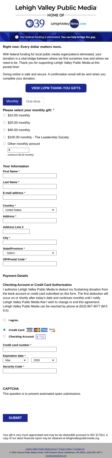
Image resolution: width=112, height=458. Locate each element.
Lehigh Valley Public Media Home (41, 449)
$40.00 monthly (19, 130)
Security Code (13, 366)
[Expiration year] (44, 360)
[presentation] (32, 403)
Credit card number (17, 345)
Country (9, 205)
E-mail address (14, 192)
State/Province (14, 248)
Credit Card (16, 330)
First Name (11, 171)
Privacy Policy (65, 449)
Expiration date (14, 355)
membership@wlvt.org (56, 456)
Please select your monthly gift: (28, 110)
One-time (33, 101)
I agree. (14, 320)
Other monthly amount (24, 144)
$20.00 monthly (19, 122)
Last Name (11, 182)
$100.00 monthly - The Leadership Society (38, 137)
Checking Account (21, 336)
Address (9, 216)
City (6, 237)
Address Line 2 (13, 227)
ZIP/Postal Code (15, 259)
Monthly (12, 101)
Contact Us (79, 449)
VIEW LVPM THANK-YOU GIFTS (56, 88)
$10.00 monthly (19, 115)
